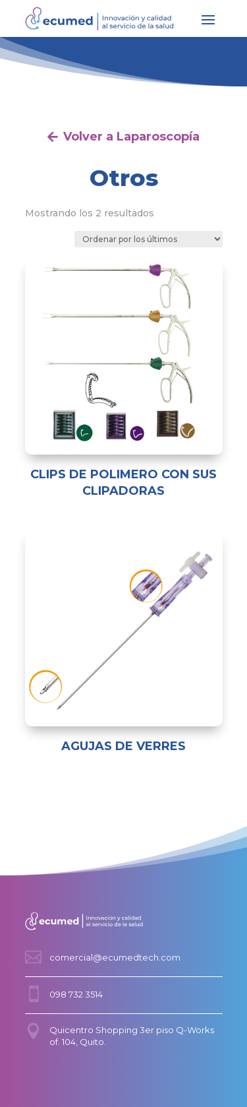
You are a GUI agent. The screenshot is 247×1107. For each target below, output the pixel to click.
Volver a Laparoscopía (131, 136)
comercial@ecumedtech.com (114, 957)
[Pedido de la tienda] (148, 239)
